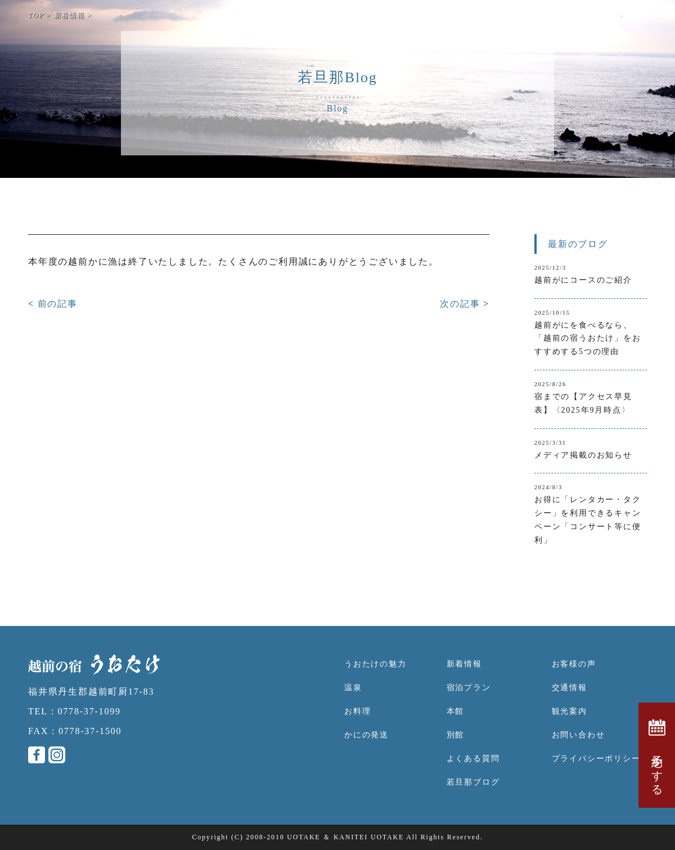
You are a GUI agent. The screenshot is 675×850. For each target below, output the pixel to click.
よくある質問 (473, 758)
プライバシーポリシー (596, 758)
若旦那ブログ (473, 782)
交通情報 (569, 687)
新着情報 (464, 664)
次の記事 (461, 303)
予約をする (657, 755)
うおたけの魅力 (375, 664)
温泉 (353, 687)
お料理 (357, 711)
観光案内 (569, 711)
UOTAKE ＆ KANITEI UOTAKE (345, 837)
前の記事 (58, 303)
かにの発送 (366, 735)
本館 (456, 711)
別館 (456, 735)
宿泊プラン (469, 687)
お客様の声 (574, 664)
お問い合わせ (578, 735)
